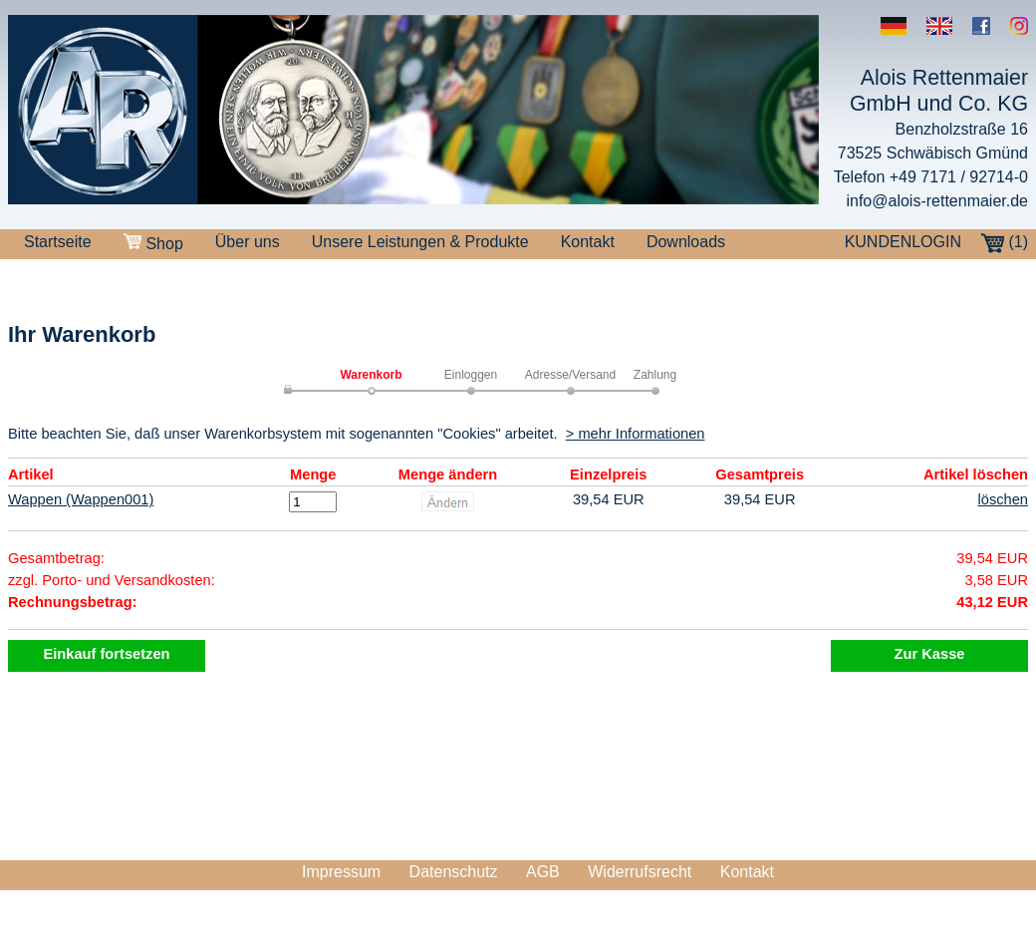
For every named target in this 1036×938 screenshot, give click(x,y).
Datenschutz (453, 871)
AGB (543, 871)
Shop (153, 242)
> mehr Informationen (635, 434)
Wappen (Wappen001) (80, 499)
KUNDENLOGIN (903, 241)
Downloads (686, 241)
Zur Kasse (930, 654)
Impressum (341, 871)
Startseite (58, 241)
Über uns (247, 241)
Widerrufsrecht (639, 871)
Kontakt (588, 241)
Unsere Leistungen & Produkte (420, 241)
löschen (1002, 499)
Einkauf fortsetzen (106, 654)
